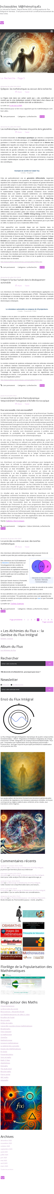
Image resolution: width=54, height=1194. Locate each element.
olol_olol (4, 868)
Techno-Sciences (17, 603)
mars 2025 (4, 1166)
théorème (5, 563)
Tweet (27, 92)
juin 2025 (4, 1158)
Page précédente (16, 620)
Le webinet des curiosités (10, 1046)
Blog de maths (6, 1071)
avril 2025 (4, 1163)
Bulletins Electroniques (15, 521)
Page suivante (47, 622)
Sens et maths (6, 1057)
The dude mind (6, 1069)
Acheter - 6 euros (7, 638)
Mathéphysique (6, 1040)
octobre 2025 (5, 1146)
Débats (29, 609)
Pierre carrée (5, 1074)
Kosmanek (4, 890)
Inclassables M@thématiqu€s (20, 6)
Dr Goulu (4, 1051)
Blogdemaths (5, 1029)
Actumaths (4, 1080)
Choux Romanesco (7, 1006)
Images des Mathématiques (11, 1049)
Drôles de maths (7, 1023)
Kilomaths (4, 1066)
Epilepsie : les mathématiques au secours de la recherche (26, 88)
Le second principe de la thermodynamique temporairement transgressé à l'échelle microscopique (25, 399)
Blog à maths (5, 1020)
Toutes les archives (7, 1169)
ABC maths (4, 1077)
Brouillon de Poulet (7, 1017)
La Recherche (32, 116)
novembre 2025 (6, 1143)
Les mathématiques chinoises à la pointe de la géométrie (26, 129)
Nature (45, 609)
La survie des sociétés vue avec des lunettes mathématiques (20, 542)
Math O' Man (5, 1060)
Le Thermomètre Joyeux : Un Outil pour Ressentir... (28, 898)
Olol (2, 883)
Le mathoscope (6, 1034)
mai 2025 (4, 1161)
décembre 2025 (6, 1141)
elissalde (4, 875)
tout (39, 598)
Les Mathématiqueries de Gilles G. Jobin (15, 1014)
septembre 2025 (6, 1149)
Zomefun (4, 1037)
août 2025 (4, 1152)
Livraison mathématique (9, 1043)
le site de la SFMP (15, 105)
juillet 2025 (4, 1155)
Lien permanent (8, 116)
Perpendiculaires (7, 1054)
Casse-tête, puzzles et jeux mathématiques (16, 1026)
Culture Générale (33, 526)
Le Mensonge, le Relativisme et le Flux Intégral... (27, 868)
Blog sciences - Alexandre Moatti (12, 1012)
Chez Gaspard (6, 1031)
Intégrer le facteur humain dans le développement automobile (23, 281)
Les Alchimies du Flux (8, 650)
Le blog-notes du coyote (9, 1009)
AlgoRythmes (5, 1063)
